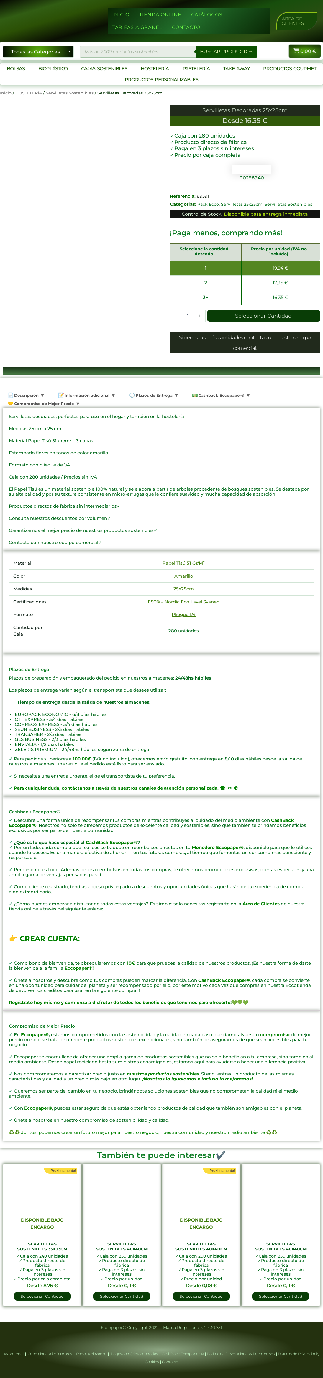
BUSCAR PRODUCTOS (226, 51)
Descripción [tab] (26, 395)
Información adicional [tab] (86, 395)
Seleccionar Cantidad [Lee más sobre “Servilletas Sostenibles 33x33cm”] (42, 1296)
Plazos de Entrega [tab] (154, 395)
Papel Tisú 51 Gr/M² (184, 563)
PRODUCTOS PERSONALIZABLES (162, 79)
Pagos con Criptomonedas (134, 1353)
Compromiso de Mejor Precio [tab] (43, 403)
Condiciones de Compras (50, 1353)
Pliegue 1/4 (184, 614)
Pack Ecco (208, 204)
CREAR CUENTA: (50, 938)
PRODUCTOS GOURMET (289, 68)
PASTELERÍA (196, 68)
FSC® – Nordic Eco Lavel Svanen (183, 602)
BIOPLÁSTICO (53, 68)
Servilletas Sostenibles (70, 93)
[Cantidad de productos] (187, 316)
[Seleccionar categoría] (38, 52)
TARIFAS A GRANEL (137, 27)
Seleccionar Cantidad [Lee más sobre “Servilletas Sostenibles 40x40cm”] (201, 1296)
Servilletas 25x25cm (242, 204)
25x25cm (183, 589)
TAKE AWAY (236, 68)
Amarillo (183, 576)
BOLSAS (15, 68)
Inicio (6, 93)
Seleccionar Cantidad (263, 316)
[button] (296, 21)
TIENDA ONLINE (160, 14)
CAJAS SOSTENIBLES (104, 68)
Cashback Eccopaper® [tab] (220, 395)
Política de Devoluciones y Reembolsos (241, 1353)
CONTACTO (186, 27)
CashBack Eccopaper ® (183, 1353)
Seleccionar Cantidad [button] (121, 1296)
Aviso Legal (14, 1353)
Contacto (170, 1361)
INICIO (120, 14)
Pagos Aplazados (91, 1353)
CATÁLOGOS (206, 14)
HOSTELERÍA (155, 68)
